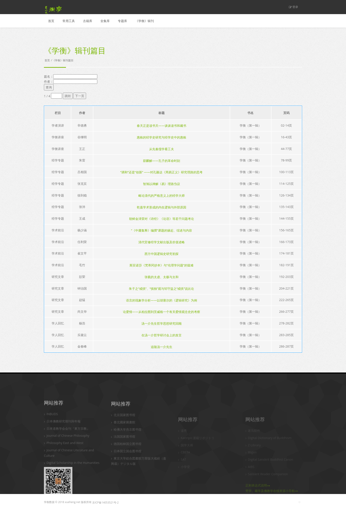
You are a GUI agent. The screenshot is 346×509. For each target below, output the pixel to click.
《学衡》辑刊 (144, 21)
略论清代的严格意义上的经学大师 (161, 195)
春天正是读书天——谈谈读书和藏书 (161, 126)
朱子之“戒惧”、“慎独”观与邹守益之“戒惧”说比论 (161, 288)
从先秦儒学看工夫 (161, 149)
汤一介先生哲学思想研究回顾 (161, 323)
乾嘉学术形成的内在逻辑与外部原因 (161, 207)
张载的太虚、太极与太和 (162, 277)
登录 (293, 7)
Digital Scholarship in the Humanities (71, 495)
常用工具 (68, 21)
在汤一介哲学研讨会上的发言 (161, 335)
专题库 (122, 21)
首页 (51, 21)
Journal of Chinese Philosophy (66, 468)
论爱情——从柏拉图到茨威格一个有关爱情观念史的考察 (161, 312)
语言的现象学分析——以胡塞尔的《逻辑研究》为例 (161, 300)
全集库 (105, 21)
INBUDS (51, 446)
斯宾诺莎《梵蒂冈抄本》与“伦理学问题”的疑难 (162, 265)
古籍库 (87, 21)
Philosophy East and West (63, 475)
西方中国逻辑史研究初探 (162, 253)
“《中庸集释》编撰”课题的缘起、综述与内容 (161, 230)
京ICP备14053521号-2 (105, 502)
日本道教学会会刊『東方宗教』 (67, 460)
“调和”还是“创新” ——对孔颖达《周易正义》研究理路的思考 (161, 172)
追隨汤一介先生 (161, 346)
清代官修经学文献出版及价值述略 (161, 242)
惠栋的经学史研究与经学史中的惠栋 (161, 137)
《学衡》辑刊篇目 (62, 60)
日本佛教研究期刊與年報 (62, 453)
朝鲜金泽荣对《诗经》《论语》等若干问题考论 (161, 219)
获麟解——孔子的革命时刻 (161, 160)
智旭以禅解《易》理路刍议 (161, 184)
